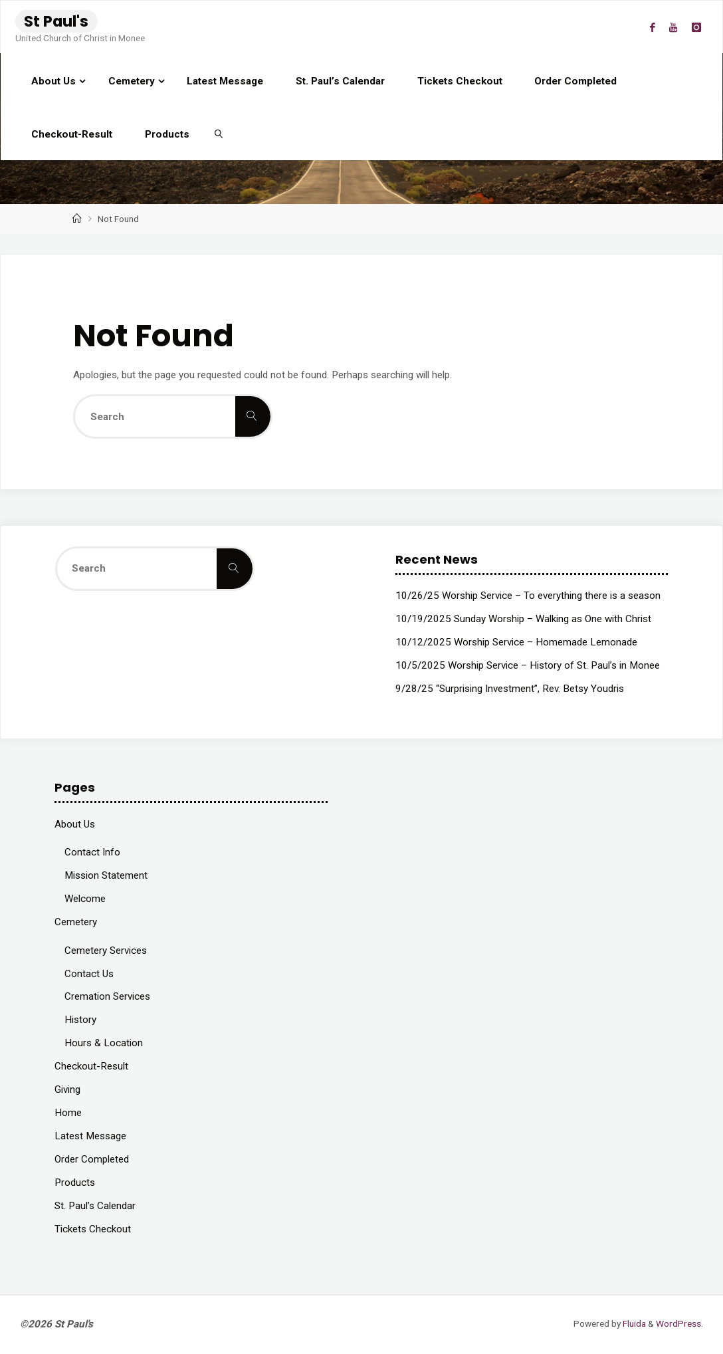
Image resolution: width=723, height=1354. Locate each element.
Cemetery (75, 922)
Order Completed (91, 1159)
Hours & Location (103, 1043)
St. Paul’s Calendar (95, 1206)
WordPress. (679, 1323)
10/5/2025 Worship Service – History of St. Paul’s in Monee (527, 665)
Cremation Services (107, 996)
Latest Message (90, 1136)
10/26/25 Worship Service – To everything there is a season (528, 596)
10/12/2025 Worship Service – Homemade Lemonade (516, 642)
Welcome (85, 899)
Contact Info (92, 852)
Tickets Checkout (92, 1229)
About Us (74, 824)
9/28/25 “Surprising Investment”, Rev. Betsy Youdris (509, 689)
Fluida (633, 1323)
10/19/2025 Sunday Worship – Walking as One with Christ (523, 619)
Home (68, 1113)
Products (74, 1182)
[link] (218, 133)
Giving (67, 1089)
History (80, 1020)
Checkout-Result (91, 1066)
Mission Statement (106, 875)
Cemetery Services (105, 951)
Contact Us (89, 974)
